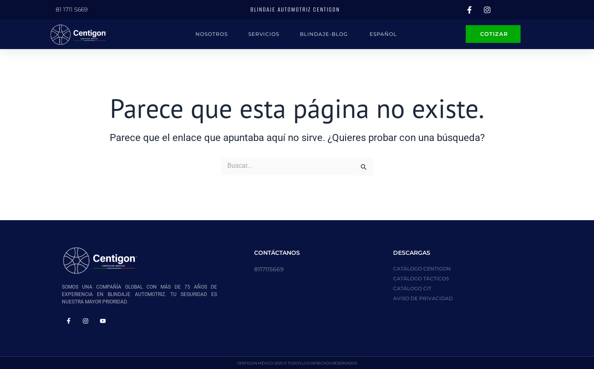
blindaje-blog (324, 34)
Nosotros (212, 34)
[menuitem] (382, 34)
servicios (263, 34)
